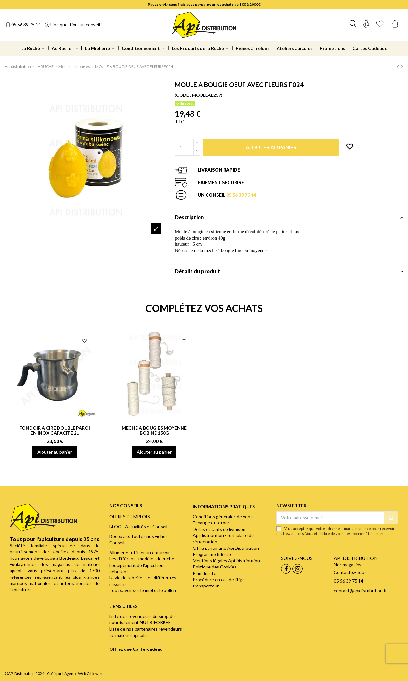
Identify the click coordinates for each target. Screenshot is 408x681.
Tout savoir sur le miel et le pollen (142, 590)
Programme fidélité (212, 554)
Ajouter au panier (54, 452)
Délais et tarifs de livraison (219, 529)
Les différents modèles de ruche (141, 558)
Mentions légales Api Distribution (226, 560)
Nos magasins (347, 564)
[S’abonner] (391, 518)
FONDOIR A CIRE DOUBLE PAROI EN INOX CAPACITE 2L (54, 430)
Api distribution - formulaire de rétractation (223, 538)
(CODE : (183, 95)
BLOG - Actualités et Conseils (139, 526)
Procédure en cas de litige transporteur (219, 583)
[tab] (289, 219)
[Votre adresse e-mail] (330, 518)
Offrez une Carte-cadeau (136, 649)
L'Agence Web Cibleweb (82, 673)
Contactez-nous (350, 572)
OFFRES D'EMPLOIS (129, 516)
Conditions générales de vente (224, 516)
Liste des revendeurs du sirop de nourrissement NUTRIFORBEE (142, 619)
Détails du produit (289, 271)
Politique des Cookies (214, 566)
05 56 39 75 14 (26, 24)
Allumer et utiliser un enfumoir (139, 552)
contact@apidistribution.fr (360, 590)
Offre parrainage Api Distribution (226, 548)
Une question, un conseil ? (76, 24)
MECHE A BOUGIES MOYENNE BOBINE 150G (154, 430)
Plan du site (204, 573)
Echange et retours (212, 522)
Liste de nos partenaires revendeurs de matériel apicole (145, 632)
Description (289, 217)
